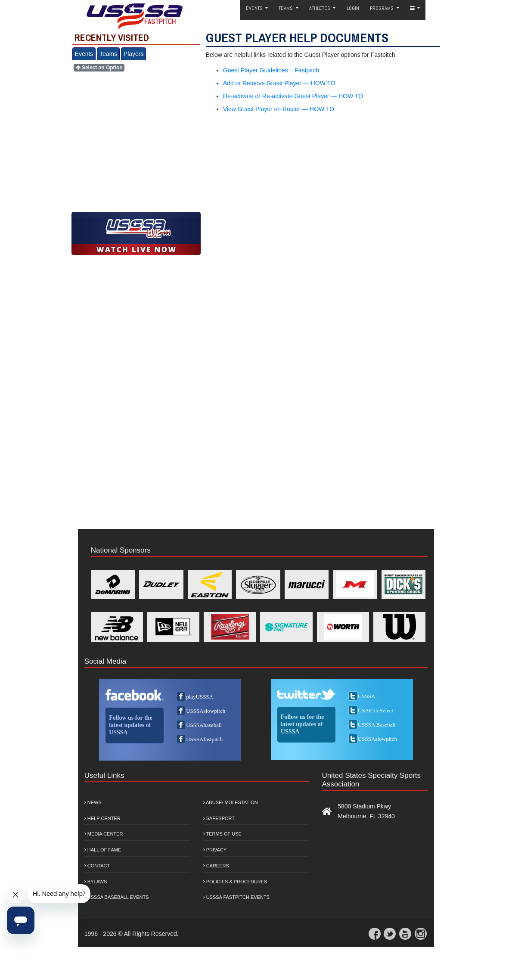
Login (353, 8)
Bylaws (95, 881)
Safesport (219, 818)
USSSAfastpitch (204, 739)
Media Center (103, 833)
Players (134, 53)
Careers (216, 865)
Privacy (215, 849)
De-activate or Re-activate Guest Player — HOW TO (293, 96)
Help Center (102, 818)
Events (84, 53)
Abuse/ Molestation (230, 802)
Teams (108, 53)
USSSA (366, 696)
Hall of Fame (102, 849)
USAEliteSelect (375, 710)
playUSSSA (199, 696)
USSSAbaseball (204, 725)
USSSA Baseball (377, 724)
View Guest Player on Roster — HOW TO (278, 109)
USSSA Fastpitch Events (236, 897)
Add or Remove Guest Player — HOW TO (279, 83)
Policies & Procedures (235, 881)
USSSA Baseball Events (116, 897)
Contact (97, 865)
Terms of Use (222, 833)
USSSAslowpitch (205, 711)
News (93, 802)
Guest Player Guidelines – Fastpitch (271, 70)
